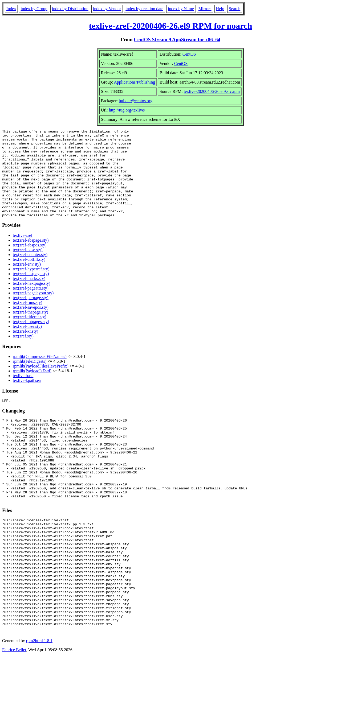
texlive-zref (23, 253)
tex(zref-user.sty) (27, 344)
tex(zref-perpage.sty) (30, 315)
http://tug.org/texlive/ (127, 110)
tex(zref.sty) (23, 353)
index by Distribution (70, 8)
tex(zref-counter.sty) (30, 272)
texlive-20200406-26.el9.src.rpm (212, 91)
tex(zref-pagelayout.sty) (33, 310)
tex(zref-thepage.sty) (30, 329)
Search (235, 8)
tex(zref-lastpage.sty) (31, 291)
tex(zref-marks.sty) (29, 296)
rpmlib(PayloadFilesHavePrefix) (40, 383)
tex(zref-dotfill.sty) (29, 277)
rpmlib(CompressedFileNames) (40, 374)
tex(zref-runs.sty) (27, 320)
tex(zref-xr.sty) (25, 348)
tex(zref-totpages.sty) (31, 339)
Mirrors (205, 8)
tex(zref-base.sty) (28, 267)
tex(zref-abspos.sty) (30, 262)
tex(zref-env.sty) (27, 281)
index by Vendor (107, 8)
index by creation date (144, 8)
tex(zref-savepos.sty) (30, 325)
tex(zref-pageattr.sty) (30, 305)
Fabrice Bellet (14, 707)
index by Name (181, 8)
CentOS (189, 54)
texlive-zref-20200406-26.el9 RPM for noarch (170, 26)
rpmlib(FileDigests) (29, 379)
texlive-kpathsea (27, 398)
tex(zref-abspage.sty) (31, 257)
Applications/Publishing (134, 82)
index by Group (34, 8)
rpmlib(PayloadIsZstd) (32, 388)
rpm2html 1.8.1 (39, 698)
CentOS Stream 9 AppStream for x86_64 (177, 39)
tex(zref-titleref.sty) (29, 334)
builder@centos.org (135, 100)
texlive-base (23, 393)
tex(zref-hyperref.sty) (31, 286)
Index (11, 8)
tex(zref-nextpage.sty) (31, 301)
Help (220, 8)
